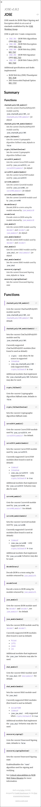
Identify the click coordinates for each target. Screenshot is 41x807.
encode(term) (9, 214)
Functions (10, 100)
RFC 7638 (12, 78)
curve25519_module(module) (15, 172)
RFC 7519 (12, 63)
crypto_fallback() (11, 136)
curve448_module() (11, 182)
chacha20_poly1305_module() (15, 105)
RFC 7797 (13, 83)
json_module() (10, 224)
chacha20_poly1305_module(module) (18, 124)
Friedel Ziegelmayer (21, 793)
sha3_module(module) (12, 259)
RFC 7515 (17, 57)
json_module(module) (12, 237)
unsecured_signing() (12, 269)
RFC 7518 (17, 41)
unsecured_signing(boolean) (15, 279)
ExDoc (22, 790)
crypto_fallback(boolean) (14, 149)
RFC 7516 (17, 47)
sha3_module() (10, 247)
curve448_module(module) (14, 195)
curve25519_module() (12, 159)
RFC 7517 (12, 52)
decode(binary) (10, 204)
